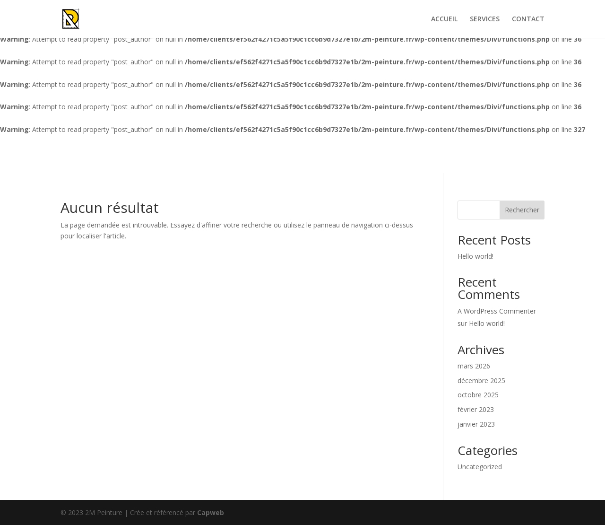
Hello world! (475, 256)
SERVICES (485, 19)
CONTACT (528, 19)
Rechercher (522, 209)
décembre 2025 (481, 380)
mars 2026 (474, 365)
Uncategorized (480, 466)
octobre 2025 (478, 394)
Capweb (210, 512)
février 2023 (476, 409)
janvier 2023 (476, 424)
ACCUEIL (444, 19)
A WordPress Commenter (497, 310)
